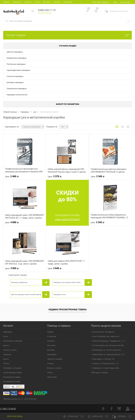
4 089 (12, 222)
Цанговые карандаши (15, 82)
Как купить (51, 345)
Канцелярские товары (12, 377)
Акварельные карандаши (16, 58)
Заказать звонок (45, 13)
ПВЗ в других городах (99, 373)
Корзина (122, 416)
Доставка (46, 2)
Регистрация (125, 2)
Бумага (6, 345)
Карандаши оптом (59, 294)
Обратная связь (13, 416)
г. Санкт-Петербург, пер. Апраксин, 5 (105, 336)
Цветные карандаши (15, 52)
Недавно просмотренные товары (68, 309)
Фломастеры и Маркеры (13, 341)
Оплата (37, 2)
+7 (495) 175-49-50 (8, 409)
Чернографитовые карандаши (18, 70)
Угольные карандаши (15, 76)
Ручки (5, 336)
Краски (6, 359)
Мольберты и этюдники (12, 368)
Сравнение (73, 416)
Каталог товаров (67, 35)
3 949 (55, 268)
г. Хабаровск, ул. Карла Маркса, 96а (105, 368)
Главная (6, 2)
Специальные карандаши (16, 89)
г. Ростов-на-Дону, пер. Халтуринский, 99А (107, 345)
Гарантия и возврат (54, 359)
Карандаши (7, 332)
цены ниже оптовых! (67, 219)
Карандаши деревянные (19, 282)
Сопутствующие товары (12, 373)
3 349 (98, 176)
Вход (115, 2)
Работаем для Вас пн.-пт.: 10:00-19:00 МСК (19, 399)
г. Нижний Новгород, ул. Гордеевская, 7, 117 (108, 341)
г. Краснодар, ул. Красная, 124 (102, 359)
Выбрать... (106, 2)
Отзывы (50, 363)
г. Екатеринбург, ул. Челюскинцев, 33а (106, 350)
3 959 (12, 268)
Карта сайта (52, 377)
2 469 (12, 176)
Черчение (7, 354)
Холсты (6, 363)
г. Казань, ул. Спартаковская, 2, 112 (104, 363)
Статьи (50, 373)
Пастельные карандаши (16, 64)
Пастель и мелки (10, 350)
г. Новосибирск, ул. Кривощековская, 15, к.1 (108, 354)
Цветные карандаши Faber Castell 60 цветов (26, 294)
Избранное (98, 416)
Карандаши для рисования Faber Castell (66, 282)
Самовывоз (51, 354)
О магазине (17, 2)
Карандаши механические (17, 95)
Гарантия (56, 2)
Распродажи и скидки (11, 382)
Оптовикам (68, 2)
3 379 (55, 176)
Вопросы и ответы (54, 368)
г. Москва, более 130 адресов (102, 332)
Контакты (27, 2)
